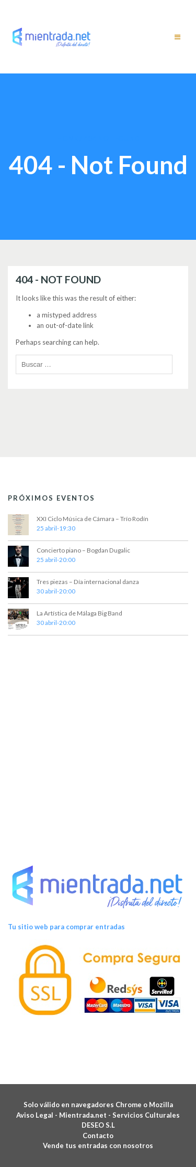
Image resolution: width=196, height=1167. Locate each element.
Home (67, 138)
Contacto (98, 1135)
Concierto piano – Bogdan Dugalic (83, 550)
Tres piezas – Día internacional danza (88, 582)
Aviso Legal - (37, 1115)
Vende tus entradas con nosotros (98, 1145)
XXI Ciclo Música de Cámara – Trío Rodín (92, 519)
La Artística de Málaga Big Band (79, 613)
